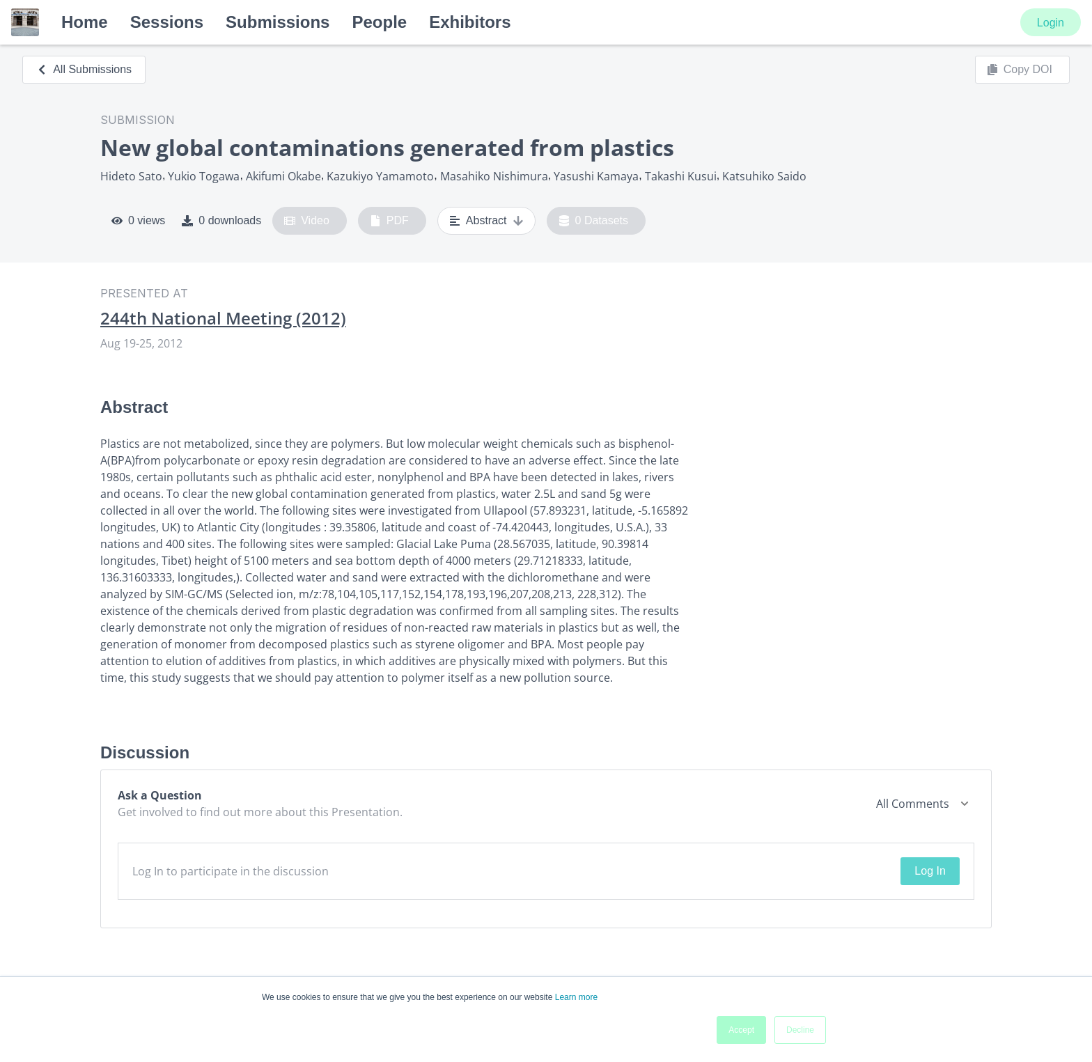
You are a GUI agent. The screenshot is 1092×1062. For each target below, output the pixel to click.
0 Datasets (594, 221)
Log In (929, 871)
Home (84, 22)
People (379, 22)
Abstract (486, 221)
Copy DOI (1019, 69)
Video (306, 221)
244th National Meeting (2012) (223, 318)
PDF (389, 221)
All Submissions (84, 69)
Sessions (166, 22)
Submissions (277, 22)
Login (1050, 23)
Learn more (576, 997)
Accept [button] (741, 1030)
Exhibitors (469, 22)
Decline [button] (800, 1030)
